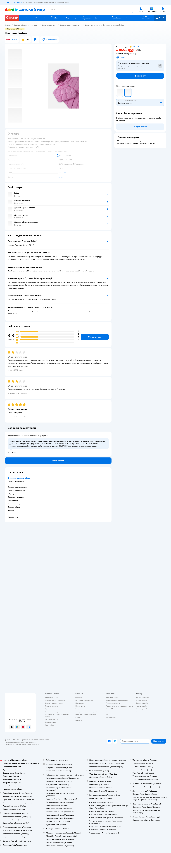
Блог (107, 715)
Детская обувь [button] (14, 507)
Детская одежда (48, 25)
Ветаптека (139, 712)
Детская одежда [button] (14, 504)
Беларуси (35, 744)
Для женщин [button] (13, 500)
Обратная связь (50, 722)
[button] (160, 18)
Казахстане (26, 744)
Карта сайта (49, 725)
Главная (8, 25)
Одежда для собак (142, 709)
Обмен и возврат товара (54, 703)
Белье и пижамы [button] (14, 514)
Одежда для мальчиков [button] (17, 487)
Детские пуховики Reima (113, 25)
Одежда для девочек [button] (16, 490)
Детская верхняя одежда (70, 25)
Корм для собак (141, 706)
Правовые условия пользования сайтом (35, 740)
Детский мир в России (13, 744)
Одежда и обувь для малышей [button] (16, 482)
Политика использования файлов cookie (57, 716)
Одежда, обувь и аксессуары (25, 25)
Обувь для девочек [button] (16, 497)
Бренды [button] (11, 510)
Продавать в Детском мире (55, 700)
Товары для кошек (142, 697)
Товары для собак (142, 703)
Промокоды (49, 709)
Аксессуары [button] (13, 517)
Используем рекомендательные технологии (21, 742)
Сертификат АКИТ (52, 719)
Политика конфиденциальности (57, 712)
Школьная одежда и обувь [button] (19, 478)
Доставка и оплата (51, 697)
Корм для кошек (142, 700)
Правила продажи (51, 706)
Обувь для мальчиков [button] (17, 494)
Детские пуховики (92, 25)
